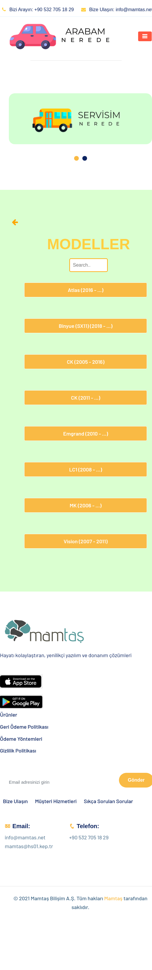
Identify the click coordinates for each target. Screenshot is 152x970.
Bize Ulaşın (15, 801)
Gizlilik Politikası (18, 751)
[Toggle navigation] (145, 36)
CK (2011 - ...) (85, 397)
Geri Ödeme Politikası (24, 727)
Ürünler (8, 715)
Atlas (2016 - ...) (85, 290)
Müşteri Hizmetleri (56, 801)
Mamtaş (113, 898)
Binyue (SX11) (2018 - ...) (85, 326)
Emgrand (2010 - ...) (85, 433)
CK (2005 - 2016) (85, 361)
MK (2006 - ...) (86, 505)
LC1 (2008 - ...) (85, 469)
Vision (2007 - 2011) (85, 541)
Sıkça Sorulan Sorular (108, 801)
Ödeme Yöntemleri (21, 739)
